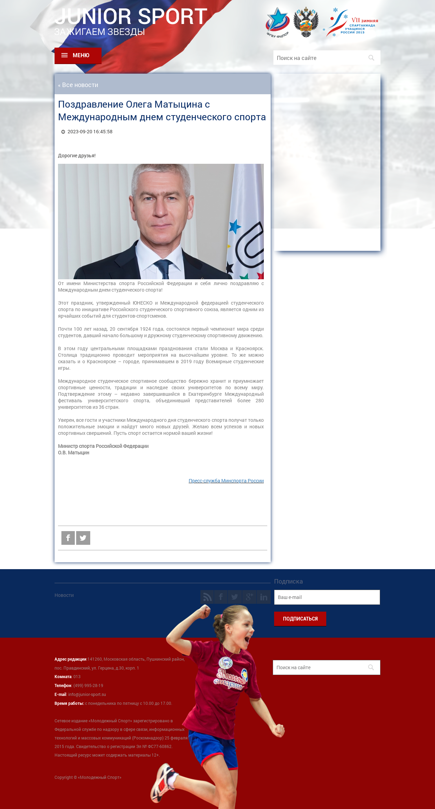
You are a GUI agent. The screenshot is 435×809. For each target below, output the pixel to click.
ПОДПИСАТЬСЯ (300, 619)
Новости (64, 595)
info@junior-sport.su (87, 694)
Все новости (80, 85)
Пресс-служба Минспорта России (226, 480)
